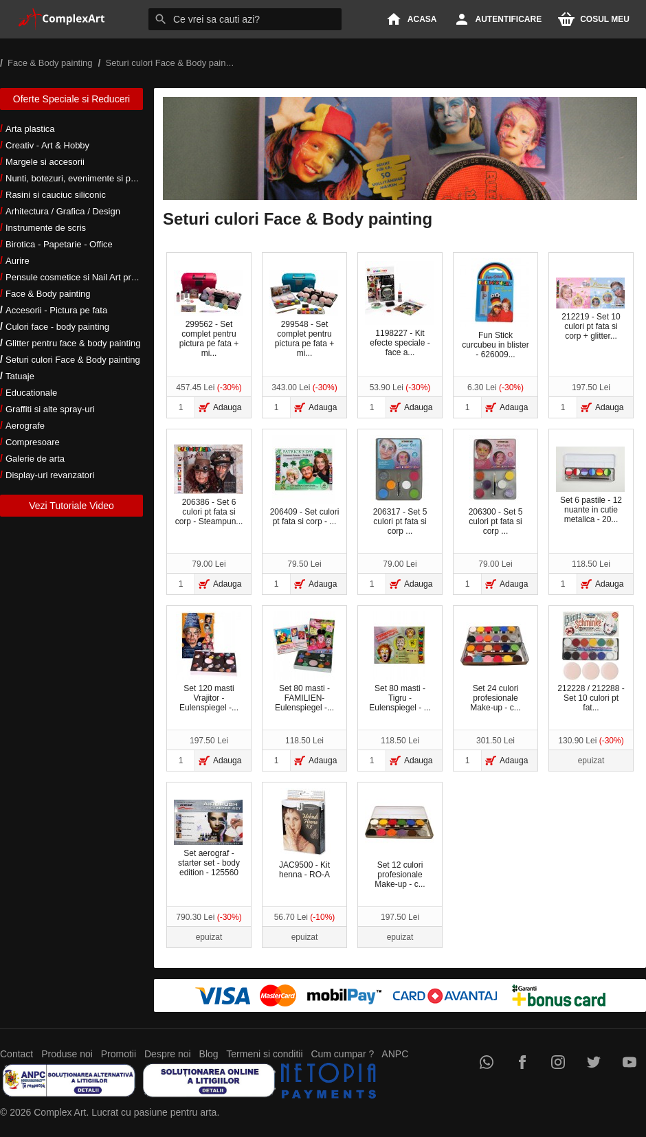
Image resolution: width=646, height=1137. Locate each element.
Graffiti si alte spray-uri (50, 409)
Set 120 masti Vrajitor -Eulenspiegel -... (208, 661)
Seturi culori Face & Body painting (72, 359)
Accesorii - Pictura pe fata (56, 310)
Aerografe (25, 425)
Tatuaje (19, 376)
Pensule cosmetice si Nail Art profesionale (88, 277)
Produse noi (67, 1053)
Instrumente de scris (45, 228)
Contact (16, 1053)
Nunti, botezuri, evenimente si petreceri (82, 178)
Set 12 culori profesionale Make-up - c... (399, 838)
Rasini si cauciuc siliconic (55, 195)
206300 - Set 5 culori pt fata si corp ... (496, 485)
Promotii (118, 1053)
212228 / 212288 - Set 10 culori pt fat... (590, 661)
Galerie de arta (35, 458)
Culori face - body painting (57, 327)
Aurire (17, 261)
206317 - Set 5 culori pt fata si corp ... (399, 485)
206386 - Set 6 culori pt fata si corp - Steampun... (208, 485)
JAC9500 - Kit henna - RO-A (303, 833)
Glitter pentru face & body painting (73, 343)
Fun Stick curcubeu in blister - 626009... (494, 308)
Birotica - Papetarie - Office (59, 244)
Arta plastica (30, 129)
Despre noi (167, 1053)
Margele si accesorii (45, 162)
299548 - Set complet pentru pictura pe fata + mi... (303, 314)
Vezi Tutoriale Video (71, 505)
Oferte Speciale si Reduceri (71, 98)
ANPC (394, 1053)
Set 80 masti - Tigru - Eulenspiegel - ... (399, 661)
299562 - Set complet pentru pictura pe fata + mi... (208, 314)
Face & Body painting (48, 294)
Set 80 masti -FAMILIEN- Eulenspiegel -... (304, 661)
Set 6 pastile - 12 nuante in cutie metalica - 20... (590, 486)
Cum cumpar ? (342, 1053)
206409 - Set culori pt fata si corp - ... (304, 480)
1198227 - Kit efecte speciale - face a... (399, 309)
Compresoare (32, 442)
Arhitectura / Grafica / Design (62, 211)
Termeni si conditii (264, 1053)
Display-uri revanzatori (49, 475)
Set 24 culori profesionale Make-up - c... (494, 661)
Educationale (31, 392)
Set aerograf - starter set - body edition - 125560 (208, 838)
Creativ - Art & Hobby (47, 145)
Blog (209, 1053)
